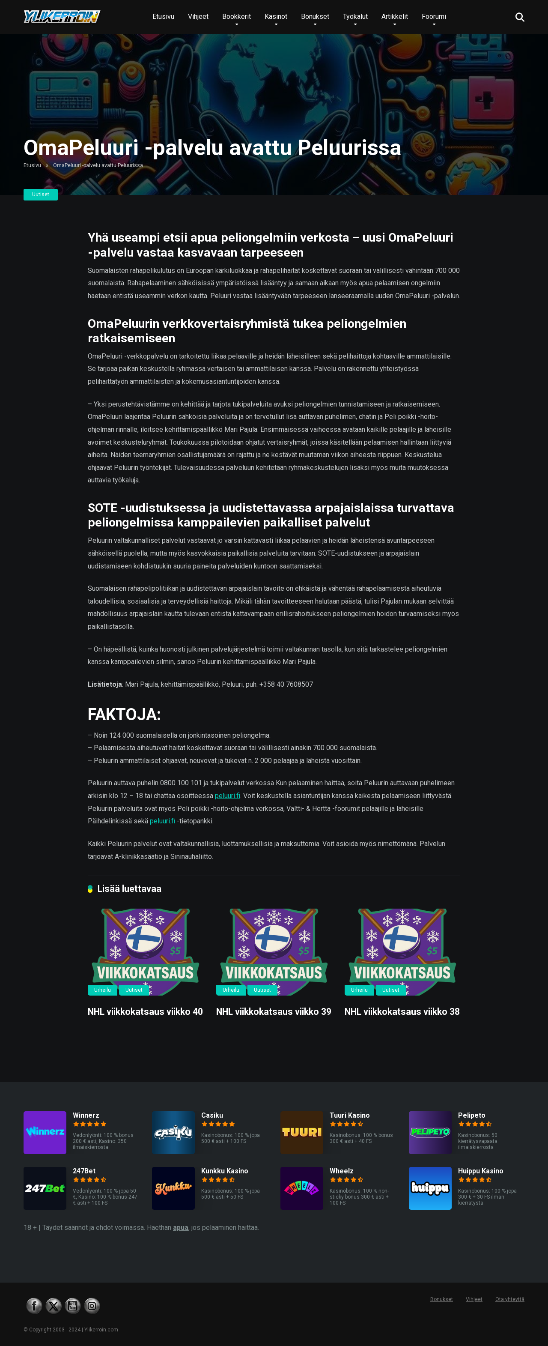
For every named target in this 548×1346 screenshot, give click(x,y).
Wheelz (342, 1171)
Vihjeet (198, 16)
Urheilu (102, 990)
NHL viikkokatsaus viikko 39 (273, 1011)
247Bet (84, 1171)
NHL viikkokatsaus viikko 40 (145, 1011)
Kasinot (276, 16)
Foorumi (434, 16)
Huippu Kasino (480, 1171)
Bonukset (315, 16)
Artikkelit (394, 16)
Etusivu (163, 16)
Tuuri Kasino (350, 1115)
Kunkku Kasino (224, 1171)
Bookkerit (236, 16)
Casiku (212, 1115)
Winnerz (86, 1115)
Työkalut (355, 16)
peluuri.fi (227, 796)
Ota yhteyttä (509, 1299)
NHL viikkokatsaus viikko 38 (402, 1011)
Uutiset (40, 194)
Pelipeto (471, 1115)
